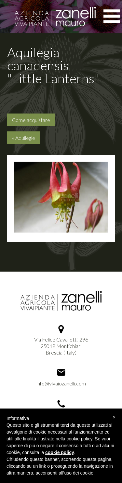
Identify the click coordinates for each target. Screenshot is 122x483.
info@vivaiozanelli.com (61, 383)
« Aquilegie (23, 138)
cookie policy (59, 452)
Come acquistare (31, 120)
